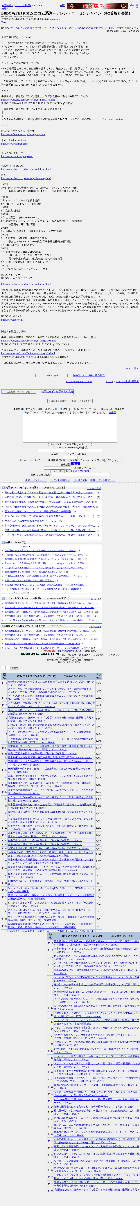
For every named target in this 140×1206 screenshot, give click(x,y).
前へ (136, 368)
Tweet (4, 22)
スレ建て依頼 (80, 486)
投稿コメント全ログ (36, 486)
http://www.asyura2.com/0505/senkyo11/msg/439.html (28, 353)
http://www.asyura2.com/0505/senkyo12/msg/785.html (28, 99)
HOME (109, 381)
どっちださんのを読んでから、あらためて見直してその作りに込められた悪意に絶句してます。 (63, 28)
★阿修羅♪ (7, 5)
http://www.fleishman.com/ (14, 143)
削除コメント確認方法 (102, 486)
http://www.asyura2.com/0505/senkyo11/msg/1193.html (28, 340)
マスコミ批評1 (23, 5)
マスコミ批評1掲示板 (127, 381)
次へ (132, 5)
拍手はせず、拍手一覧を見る (89, 375)
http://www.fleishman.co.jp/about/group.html (23, 134)
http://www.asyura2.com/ (70, 656)
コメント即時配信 (60, 486)
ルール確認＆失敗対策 (77, 476)
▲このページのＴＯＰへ (79, 381)
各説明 (112, 412)
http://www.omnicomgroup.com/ (17, 156)
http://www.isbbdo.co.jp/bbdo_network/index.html (26, 169)
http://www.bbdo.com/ (12, 319)
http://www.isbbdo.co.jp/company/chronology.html (26, 178)
